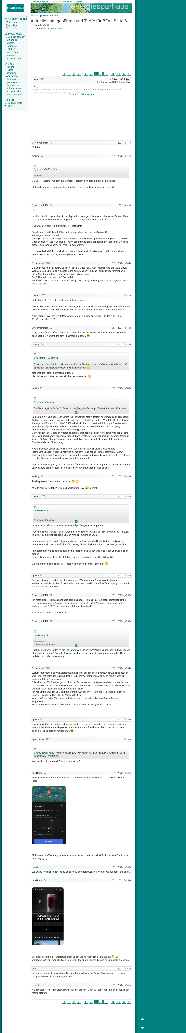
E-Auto (35, 15)
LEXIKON (9, 100)
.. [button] (74, 369)
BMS (78, 267)
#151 (127, 575)
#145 (127, 295)
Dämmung (10, 46)
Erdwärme (10, 73)
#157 (127, 773)
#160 (127, 968)
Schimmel (10, 55)
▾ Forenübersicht (49, 15)
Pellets (8, 70)
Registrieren (11, 25)
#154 (127, 668)
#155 (127, 719)
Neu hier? (10, 28)
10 (106, 73)
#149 (127, 476)
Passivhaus (11, 52)
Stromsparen (11, 79)
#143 (127, 205)
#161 (127, 985)
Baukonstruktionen (14, 37)
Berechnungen (12, 94)
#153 (127, 621)
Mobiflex (54, 171)
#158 (127, 867)
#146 (127, 327)
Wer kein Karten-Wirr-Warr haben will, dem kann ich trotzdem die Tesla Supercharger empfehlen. (79, 753)
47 (124, 73)
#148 (127, 388)
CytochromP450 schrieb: (46, 169)
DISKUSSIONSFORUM (15, 19)
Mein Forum (11, 22)
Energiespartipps (13, 91)
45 (113, 73)
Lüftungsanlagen (13, 88)
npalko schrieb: (41, 510)
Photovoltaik (11, 85)
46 (118, 73)
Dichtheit (9, 49)
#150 (127, 496)
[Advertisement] (81, 51)
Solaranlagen (11, 82)
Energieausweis (13, 58)
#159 (127, 880)
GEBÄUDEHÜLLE (13, 33)
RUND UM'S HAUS (13, 103)
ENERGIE (9, 64)
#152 (127, 595)
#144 (127, 263)
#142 (127, 156)
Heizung (9, 67)
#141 (127, 142)
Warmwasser (11, 76)
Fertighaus (10, 40)
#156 (127, 739)
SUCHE (9, 106)
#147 (127, 344)
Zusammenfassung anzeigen (46, 28)
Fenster (9, 43)
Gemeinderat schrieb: (44, 402)
